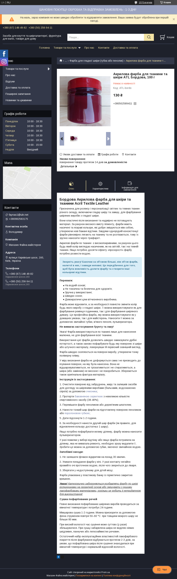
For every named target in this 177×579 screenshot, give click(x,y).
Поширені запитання (18, 93)
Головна (44, 47)
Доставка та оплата (125, 47)
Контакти (103, 47)
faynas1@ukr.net (18, 214)
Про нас (89, 47)
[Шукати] (149, 37)
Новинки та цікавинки (18, 100)
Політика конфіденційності (117, 575)
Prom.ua (105, 572)
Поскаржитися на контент (89, 575)
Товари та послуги (65, 47)
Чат (162, 569)
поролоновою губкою (77, 413)
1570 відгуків (145, 2)
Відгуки (10, 81)
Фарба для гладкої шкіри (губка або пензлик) (96, 60)
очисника (91, 391)
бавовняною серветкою (89, 396)
